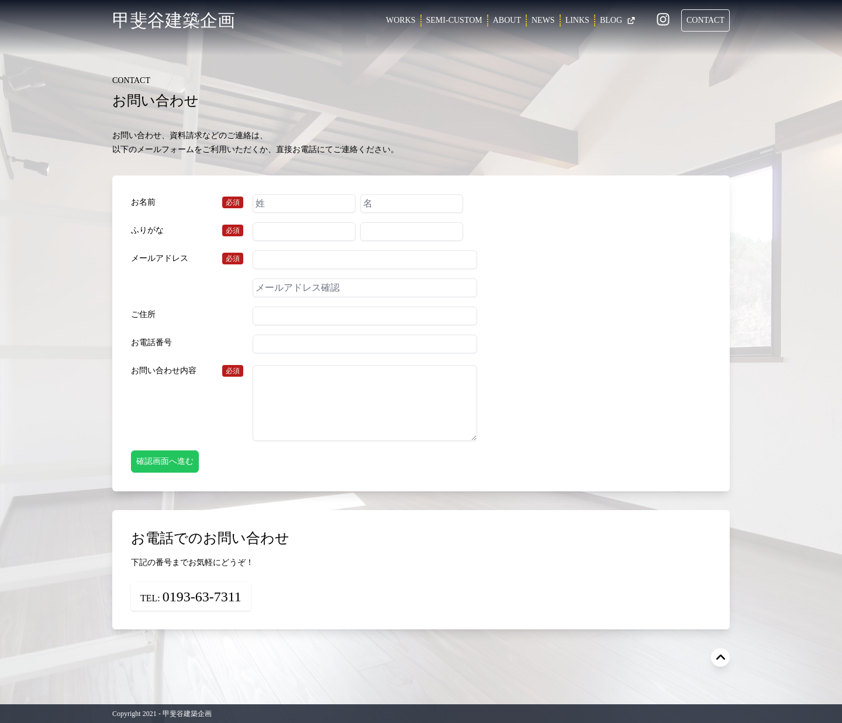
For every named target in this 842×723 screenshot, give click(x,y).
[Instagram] (663, 21)
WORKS (401, 20)
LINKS (577, 20)
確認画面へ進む (165, 461)
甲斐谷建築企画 (173, 20)
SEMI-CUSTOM (454, 20)
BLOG (618, 20)
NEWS (543, 20)
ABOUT (507, 20)
